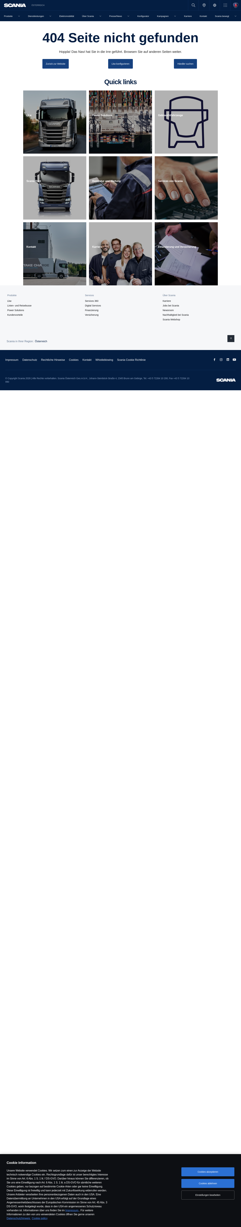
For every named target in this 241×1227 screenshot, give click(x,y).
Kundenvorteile (15, 314)
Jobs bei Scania (171, 305)
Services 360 (91, 300)
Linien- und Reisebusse (19, 305)
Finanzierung (91, 310)
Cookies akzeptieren (208, 1171)
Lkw (9, 300)
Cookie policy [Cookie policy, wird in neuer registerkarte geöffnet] (40, 1218)
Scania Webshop (171, 319)
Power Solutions (15, 310)
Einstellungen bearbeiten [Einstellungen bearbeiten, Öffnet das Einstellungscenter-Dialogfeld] (207, 1195)
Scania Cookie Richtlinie (131, 359)
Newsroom (168, 310)
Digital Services (93, 305)
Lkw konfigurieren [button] (120, 63)
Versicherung (92, 314)
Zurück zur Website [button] (55, 63)
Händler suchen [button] (185, 63)
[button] (225, 5)
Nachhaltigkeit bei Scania (176, 314)
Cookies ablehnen (208, 1183)
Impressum (72, 1210)
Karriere (167, 300)
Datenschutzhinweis (19, 1218)
